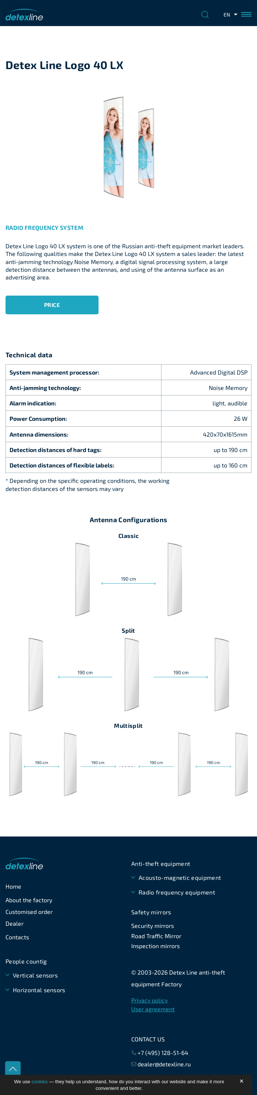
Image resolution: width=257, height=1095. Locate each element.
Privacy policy (149, 1000)
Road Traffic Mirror (156, 935)
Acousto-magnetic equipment (180, 877)
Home (13, 886)
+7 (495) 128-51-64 (163, 1052)
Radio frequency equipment (177, 892)
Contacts (17, 936)
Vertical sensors (35, 975)
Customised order (29, 911)
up (13, 1069)
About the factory (29, 899)
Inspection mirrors (155, 945)
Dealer (15, 923)
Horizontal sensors (39, 989)
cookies (40, 1081)
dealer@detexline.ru (164, 1063)
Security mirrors (152, 925)
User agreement (153, 1008)
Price (52, 304)
